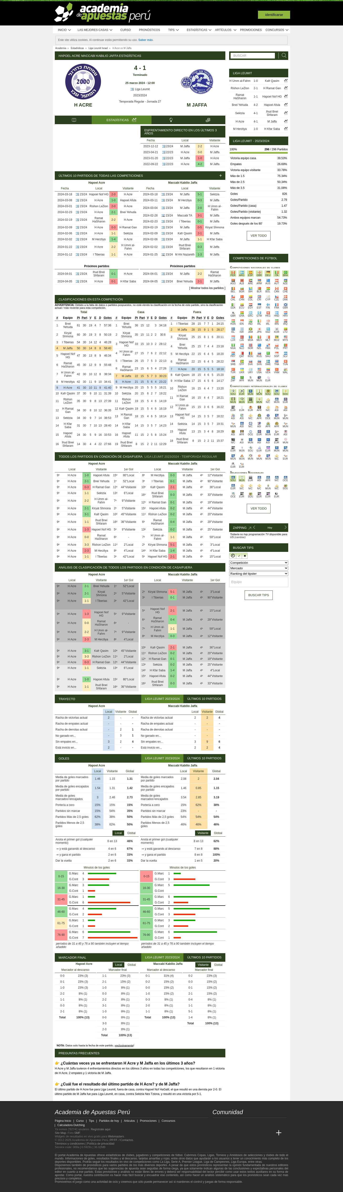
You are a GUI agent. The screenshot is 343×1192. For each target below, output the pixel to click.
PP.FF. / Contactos (121, 1140)
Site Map (60, 1133)
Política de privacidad (100, 1143)
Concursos (277, 30)
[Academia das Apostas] (225, 1133)
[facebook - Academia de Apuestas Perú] (234, 1123)
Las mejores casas (95, 30)
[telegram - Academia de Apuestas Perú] (243, 1123)
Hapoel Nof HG (98, 194)
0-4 (172, 522)
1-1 (113, 233)
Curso (126, 30)
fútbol (178, 1155)
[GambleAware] (67, 1188)
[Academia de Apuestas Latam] (261, 1133)
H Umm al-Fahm (128, 247)
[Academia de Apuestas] (252, 1133)
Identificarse (274, 15)
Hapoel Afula (128, 200)
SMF (77, 1133)
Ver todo (259, 235)
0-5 (200, 227)
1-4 (113, 239)
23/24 (169, 146)
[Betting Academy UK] (270, 1133)
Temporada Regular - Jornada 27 (140, 101)
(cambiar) (239, 537)
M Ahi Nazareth (185, 254)
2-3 (87, 550)
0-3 (113, 227)
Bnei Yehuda (128, 212)
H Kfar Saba (128, 281)
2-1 (113, 212)
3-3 (87, 544)
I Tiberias (99, 254)
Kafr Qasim (185, 233)
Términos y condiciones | (71, 1143)
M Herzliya (99, 239)
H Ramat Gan (128, 227)
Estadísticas (199, 30)
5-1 (200, 194)
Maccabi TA (184, 215)
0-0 (200, 152)
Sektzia (128, 233)
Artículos (226, 30)
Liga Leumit (140, 89)
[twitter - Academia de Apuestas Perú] (216, 1123)
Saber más (145, 40)
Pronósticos (149, 30)
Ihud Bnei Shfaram (99, 273)
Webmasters (116, 1136)
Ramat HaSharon (98, 219)
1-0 (200, 158)
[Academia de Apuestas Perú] (216, 1133)
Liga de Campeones (216, 1161)
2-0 (113, 194)
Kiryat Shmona (214, 227)
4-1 (256, 113)
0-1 (113, 273)
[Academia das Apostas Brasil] (234, 1133)
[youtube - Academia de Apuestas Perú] (225, 1123)
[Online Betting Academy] (243, 1133)
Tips (173, 30)
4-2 (200, 164)
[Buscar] (282, 56)
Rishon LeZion (99, 206)
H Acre (83, 105)
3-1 (200, 215)
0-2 (172, 508)
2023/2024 (140, 95)
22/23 (169, 152)
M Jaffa (197, 105)
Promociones (251, 30)
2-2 (200, 146)
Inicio (64, 30)
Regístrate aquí (100, 1129)
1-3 (200, 254)
